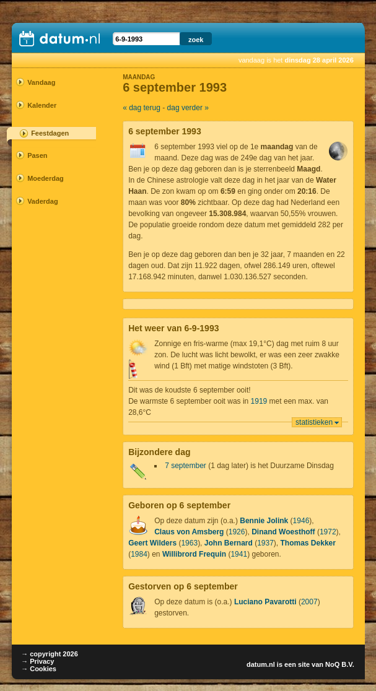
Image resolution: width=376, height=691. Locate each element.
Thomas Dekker (308, 543)
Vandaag (41, 82)
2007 (309, 602)
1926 (237, 532)
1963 (189, 543)
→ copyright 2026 (49, 654)
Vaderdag (42, 201)
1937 (265, 543)
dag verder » (188, 107)
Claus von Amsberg (189, 532)
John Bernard (228, 543)
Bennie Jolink (264, 520)
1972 (328, 532)
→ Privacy (37, 661)
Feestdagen (50, 133)
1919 (259, 401)
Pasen (37, 155)
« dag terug (141, 107)
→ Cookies (38, 668)
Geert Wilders (152, 543)
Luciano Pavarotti (265, 602)
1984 (139, 554)
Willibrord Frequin (194, 554)
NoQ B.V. (339, 664)
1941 (238, 554)
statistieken (314, 422)
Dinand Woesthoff (283, 532)
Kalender (41, 105)
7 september (185, 465)
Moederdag (45, 178)
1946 (301, 520)
